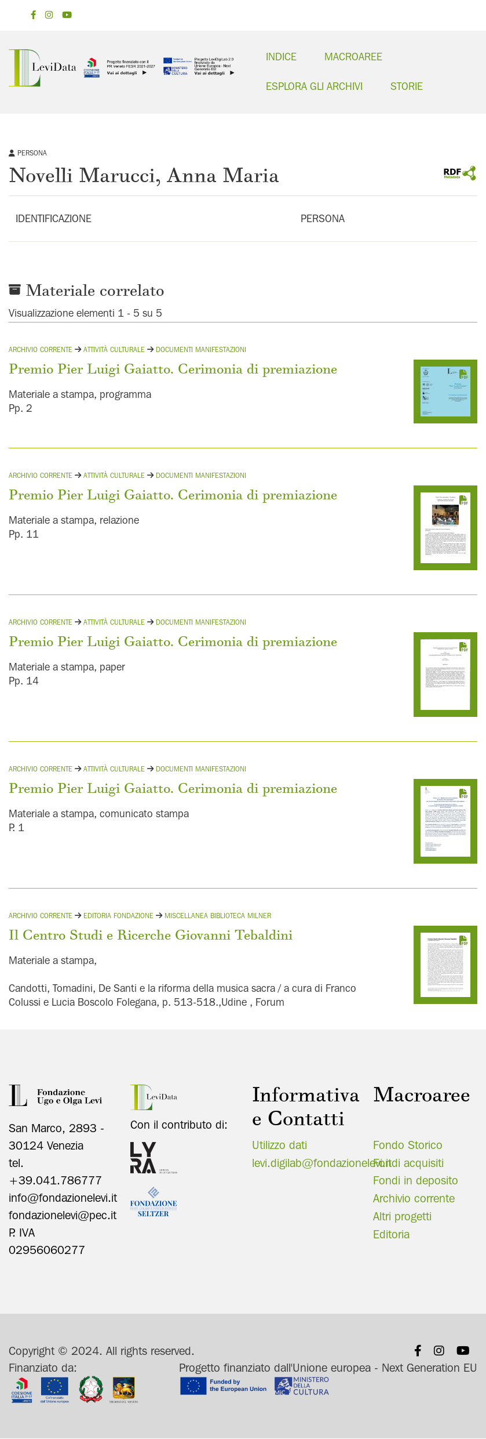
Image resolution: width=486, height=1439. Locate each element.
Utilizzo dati (279, 1144)
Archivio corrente (40, 349)
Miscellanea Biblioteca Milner (218, 915)
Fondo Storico (408, 1144)
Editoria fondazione (118, 915)
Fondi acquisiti (408, 1162)
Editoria (391, 1234)
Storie (406, 86)
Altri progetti (402, 1216)
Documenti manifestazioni (201, 349)
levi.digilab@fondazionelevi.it (322, 1162)
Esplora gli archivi (314, 86)
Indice (281, 56)
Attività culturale (114, 349)
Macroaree (353, 56)
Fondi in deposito (415, 1180)
